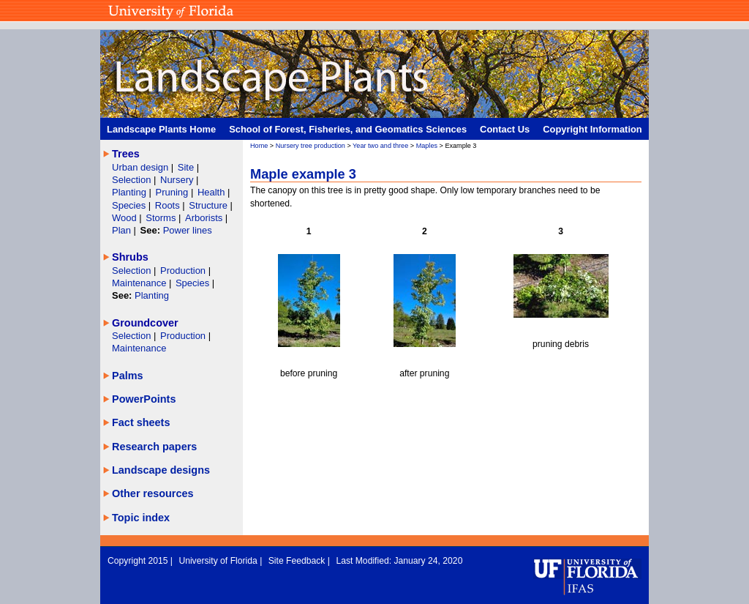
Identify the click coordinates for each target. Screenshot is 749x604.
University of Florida (219, 561)
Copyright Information (592, 129)
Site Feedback (298, 561)
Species (130, 205)
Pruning (173, 192)
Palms (127, 375)
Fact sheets (141, 422)
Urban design (141, 167)
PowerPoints (144, 399)
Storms (162, 217)
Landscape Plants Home (161, 129)
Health (211, 192)
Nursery (176, 179)
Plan (121, 230)
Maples (426, 145)
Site (187, 167)
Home (259, 145)
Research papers (154, 446)
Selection (133, 179)
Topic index (141, 517)
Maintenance (140, 282)
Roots (169, 205)
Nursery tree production (310, 145)
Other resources (153, 493)
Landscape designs (161, 470)
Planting (130, 192)
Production (184, 270)
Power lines (187, 230)
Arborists (203, 217)
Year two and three (380, 145)
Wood (125, 217)
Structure (209, 205)
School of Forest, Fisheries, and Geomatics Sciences (348, 129)
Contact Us (505, 129)
